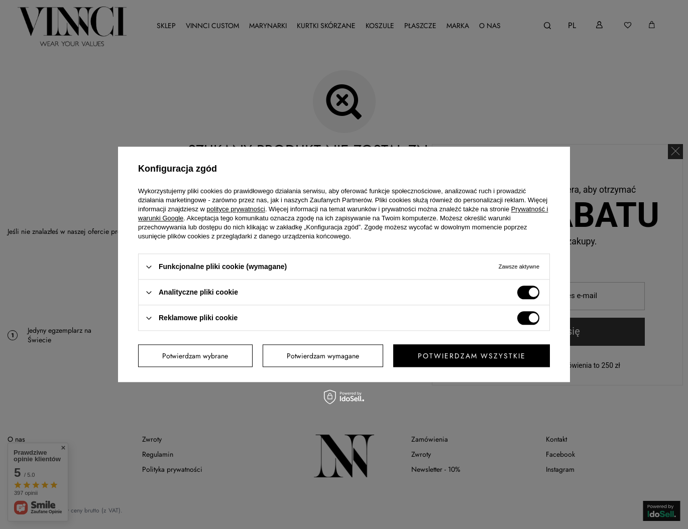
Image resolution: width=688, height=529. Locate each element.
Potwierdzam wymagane (323, 356)
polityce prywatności (236, 209)
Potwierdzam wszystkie (472, 356)
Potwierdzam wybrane (195, 356)
